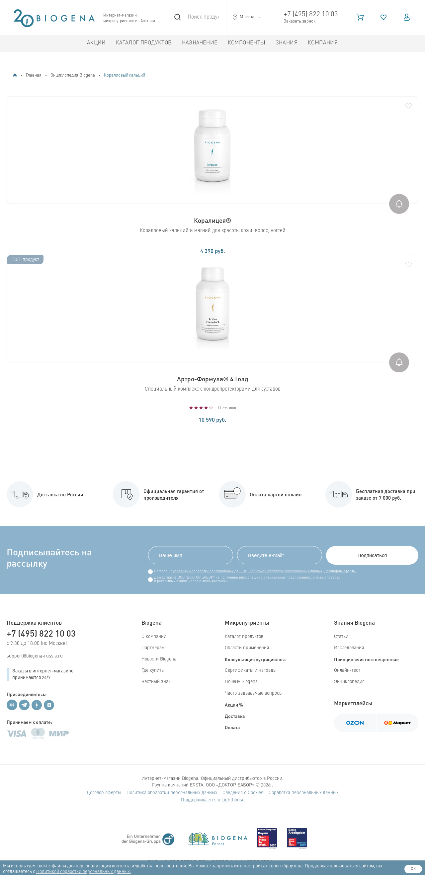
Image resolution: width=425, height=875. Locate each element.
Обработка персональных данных (303, 792)
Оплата (232, 727)
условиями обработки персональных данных (208, 571)
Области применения (247, 648)
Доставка (235, 716)
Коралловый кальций (124, 75)
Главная (34, 75)
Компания (323, 43)
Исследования (349, 648)
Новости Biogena (158, 659)
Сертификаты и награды (251, 670)
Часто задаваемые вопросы (254, 693)
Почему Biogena (241, 682)
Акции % (234, 705)
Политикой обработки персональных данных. (83, 871)
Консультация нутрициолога (255, 659)
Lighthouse (232, 800)
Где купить (152, 670)
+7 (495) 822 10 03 (311, 14)
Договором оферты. (339, 571)
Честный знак (156, 682)
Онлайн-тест (347, 670)
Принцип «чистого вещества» (366, 659)
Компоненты (247, 43)
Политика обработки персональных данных (172, 792)
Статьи (341, 636)
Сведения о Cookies (242, 792)
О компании (153, 636)
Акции (96, 43)
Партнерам (153, 648)
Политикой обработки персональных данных (283, 571)
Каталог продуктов (144, 43)
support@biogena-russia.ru (35, 656)
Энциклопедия (349, 682)
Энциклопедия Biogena (72, 75)
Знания (287, 43)
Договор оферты (104, 792)
